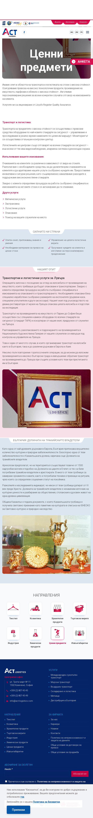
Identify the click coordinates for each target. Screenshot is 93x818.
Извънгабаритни (79, 643)
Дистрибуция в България (63, 700)
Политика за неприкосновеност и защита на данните (68, 739)
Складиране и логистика (63, 691)
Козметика (35, 618)
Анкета (57, 22)
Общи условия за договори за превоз (66, 746)
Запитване (70, 22)
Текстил (13, 618)
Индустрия (13, 643)
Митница (55, 696)
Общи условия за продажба (65, 752)
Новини (54, 728)
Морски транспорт (60, 682)
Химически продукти (17, 742)
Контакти (55, 733)
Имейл (9, 769)
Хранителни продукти (17, 728)
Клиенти (83, 22)
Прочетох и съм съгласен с (20, 781)
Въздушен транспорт (61, 686)
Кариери (55, 724)
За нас (54, 719)
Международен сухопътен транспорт (64, 676)
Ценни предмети (57, 643)
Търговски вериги (80, 618)
